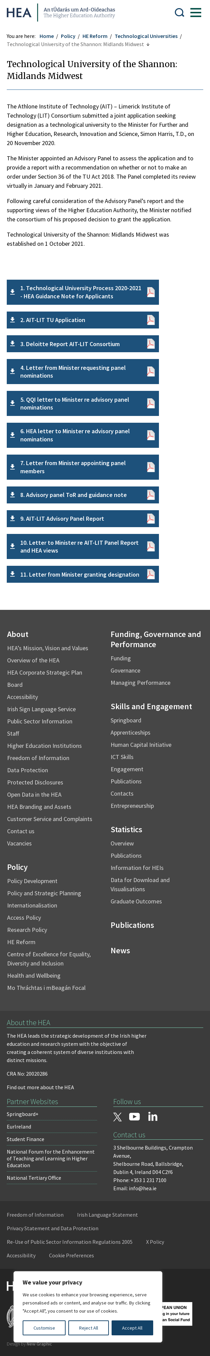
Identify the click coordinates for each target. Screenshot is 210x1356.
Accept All (132, 1328)
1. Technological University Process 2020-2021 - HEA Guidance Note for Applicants (80, 292)
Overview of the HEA (33, 660)
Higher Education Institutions (44, 746)
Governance (125, 670)
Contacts (122, 793)
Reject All (88, 1328)
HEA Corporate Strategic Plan (44, 672)
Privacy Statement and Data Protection (52, 1228)
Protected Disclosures (35, 782)
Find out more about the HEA (40, 1087)
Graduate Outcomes (136, 901)
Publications (126, 781)
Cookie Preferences (71, 1255)
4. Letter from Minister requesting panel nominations (73, 371)
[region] (88, 1306)
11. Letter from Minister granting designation (79, 574)
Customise (44, 1328)
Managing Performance (140, 682)
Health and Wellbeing (34, 975)
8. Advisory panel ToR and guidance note (73, 495)
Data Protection (27, 770)
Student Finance (25, 1139)
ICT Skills (122, 757)
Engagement (127, 769)
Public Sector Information (39, 721)
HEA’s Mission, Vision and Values (47, 648)
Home (47, 36)
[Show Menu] (195, 12)
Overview (122, 843)
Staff (13, 733)
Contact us (20, 831)
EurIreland (19, 1126)
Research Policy (27, 930)
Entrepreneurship (132, 806)
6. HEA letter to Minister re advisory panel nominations (75, 435)
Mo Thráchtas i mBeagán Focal (46, 988)
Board (15, 685)
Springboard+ (23, 1114)
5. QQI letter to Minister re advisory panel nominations (74, 403)
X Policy (155, 1241)
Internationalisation (32, 905)
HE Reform (95, 36)
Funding (121, 658)
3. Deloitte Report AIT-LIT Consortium (70, 344)
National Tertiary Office (34, 1177)
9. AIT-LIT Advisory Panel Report (62, 518)
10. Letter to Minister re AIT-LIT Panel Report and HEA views (79, 546)
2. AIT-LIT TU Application (52, 320)
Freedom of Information (38, 758)
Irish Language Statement (107, 1214)
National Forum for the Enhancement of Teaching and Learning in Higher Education (51, 1158)
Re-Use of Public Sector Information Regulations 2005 (70, 1241)
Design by (29, 1344)
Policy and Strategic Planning (44, 893)
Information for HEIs (137, 868)
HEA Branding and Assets (39, 807)
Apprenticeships (130, 732)
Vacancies (19, 843)
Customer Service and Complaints (49, 819)
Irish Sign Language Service (41, 709)
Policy (68, 36)
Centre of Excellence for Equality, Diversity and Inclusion (49, 958)
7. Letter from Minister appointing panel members (73, 467)
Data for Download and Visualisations (140, 884)
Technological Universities (146, 36)
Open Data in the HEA (34, 794)
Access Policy (24, 917)
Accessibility (22, 697)
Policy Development (32, 881)
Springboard (126, 720)
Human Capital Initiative (141, 745)
